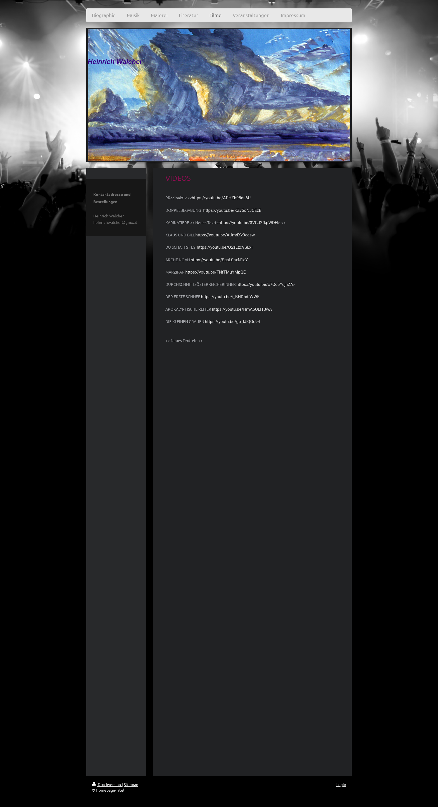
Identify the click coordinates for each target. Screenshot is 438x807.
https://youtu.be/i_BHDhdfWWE (230, 296)
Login (341, 784)
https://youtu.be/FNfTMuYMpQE (215, 272)
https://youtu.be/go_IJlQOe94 (232, 321)
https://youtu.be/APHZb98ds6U (221, 197)
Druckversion (107, 784)
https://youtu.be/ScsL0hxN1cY (219, 259)
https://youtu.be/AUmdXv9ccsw (225, 235)
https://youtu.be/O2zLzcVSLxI (225, 247)
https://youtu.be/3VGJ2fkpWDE (248, 222)
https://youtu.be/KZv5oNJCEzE (232, 210)
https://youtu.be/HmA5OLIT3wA (242, 309)
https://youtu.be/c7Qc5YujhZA (265, 284)
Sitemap (131, 784)
